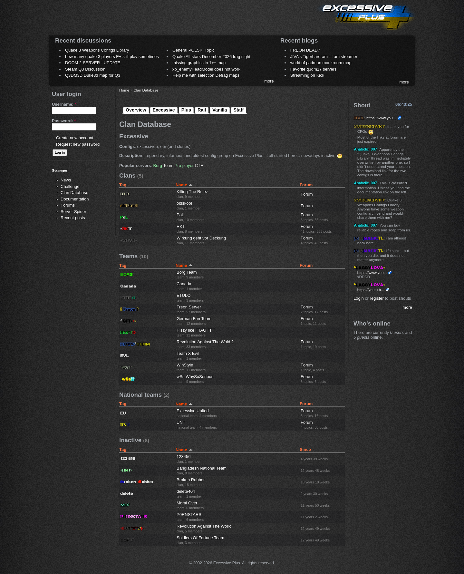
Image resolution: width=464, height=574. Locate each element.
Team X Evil (188, 353)
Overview (136, 109)
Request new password (78, 144)
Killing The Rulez (192, 191)
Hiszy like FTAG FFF (196, 330)
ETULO (183, 295)
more (269, 81)
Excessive (164, 109)
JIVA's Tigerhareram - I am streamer (323, 56)
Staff (239, 109)
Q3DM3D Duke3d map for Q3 (92, 75)
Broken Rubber (191, 479)
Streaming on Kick (307, 75)
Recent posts (73, 217)
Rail (202, 109)
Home (124, 90)
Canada (184, 283)
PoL (180, 214)
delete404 (186, 491)
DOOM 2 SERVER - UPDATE (92, 62)
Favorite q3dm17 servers (313, 69)
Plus (186, 109)
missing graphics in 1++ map (199, 62)
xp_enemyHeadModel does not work (206, 69)
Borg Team (187, 272)
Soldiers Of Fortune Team (200, 537)
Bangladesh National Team (202, 468)
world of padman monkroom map (321, 62)
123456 (183, 456)
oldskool (184, 203)
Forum (307, 194)
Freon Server (189, 307)
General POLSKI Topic (193, 50)
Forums (68, 205)
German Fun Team (194, 318)
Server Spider (73, 211)
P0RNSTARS (189, 514)
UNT (181, 422)
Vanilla (219, 109)
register (377, 298)
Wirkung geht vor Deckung (201, 238)
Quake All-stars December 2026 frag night (211, 56)
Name (184, 184)
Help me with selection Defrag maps (205, 75)
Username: (64, 104)
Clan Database (74, 192)
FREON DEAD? (305, 50)
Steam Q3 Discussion (85, 69)
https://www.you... (381, 118)
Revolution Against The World (204, 526)
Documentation (75, 199)
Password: (64, 120)
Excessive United (193, 410)
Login (358, 298)
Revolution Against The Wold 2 (205, 341)
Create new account (74, 137)
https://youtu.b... (370, 289)
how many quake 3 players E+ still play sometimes (112, 56)
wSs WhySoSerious (195, 376)
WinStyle (185, 365)
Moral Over (187, 503)
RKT (181, 226)
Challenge (70, 186)
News (66, 180)
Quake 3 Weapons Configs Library (97, 50)
